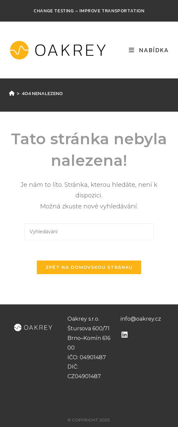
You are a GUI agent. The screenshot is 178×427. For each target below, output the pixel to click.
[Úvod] (12, 93)
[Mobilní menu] (149, 50)
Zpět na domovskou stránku (89, 267)
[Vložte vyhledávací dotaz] (89, 231)
